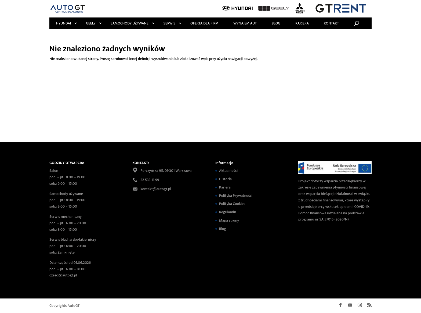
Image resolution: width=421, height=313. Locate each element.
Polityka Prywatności (235, 196)
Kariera (302, 23)
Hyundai (63, 23)
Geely (91, 23)
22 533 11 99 (149, 180)
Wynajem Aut (245, 23)
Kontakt (331, 23)
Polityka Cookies (232, 204)
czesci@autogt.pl (63, 275)
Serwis (169, 23)
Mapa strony (229, 220)
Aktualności (228, 171)
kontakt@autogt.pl (155, 189)
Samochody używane (129, 23)
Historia (225, 179)
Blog (276, 23)
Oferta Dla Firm (204, 23)
